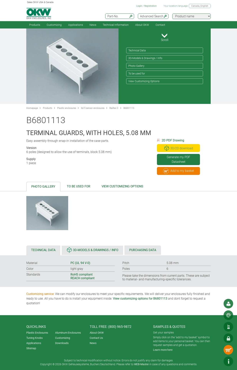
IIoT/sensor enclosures (92, 108)
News (92, 24)
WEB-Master (141, 364)
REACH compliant (82, 278)
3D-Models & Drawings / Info (145, 58)
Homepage (32, 108)
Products (34, 24)
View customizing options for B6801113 (140, 298)
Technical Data (137, 50)
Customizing (54, 24)
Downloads (62, 343)
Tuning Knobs (34, 337)
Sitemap (31, 348)
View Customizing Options (143, 81)
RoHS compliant (81, 274)
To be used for (136, 73)
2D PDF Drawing (173, 140)
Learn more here (162, 349)
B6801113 (128, 108)
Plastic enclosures (66, 108)
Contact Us (96, 337)
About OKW (97, 332)
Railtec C (113, 108)
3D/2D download (178, 148)
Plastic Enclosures (37, 332)
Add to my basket (178, 171)
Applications (75, 24)
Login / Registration (146, 6)
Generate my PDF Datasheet (178, 159)
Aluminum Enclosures (68, 332)
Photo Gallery (136, 65)
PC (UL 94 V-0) (80, 263)
